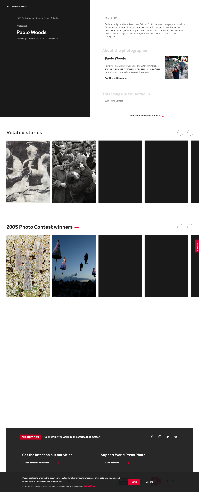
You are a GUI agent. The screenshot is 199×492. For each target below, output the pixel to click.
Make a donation (111, 463)
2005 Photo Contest (19, 6)
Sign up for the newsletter (37, 463)
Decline (149, 482)
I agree (134, 482)
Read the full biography (116, 169)
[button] (180, 224)
